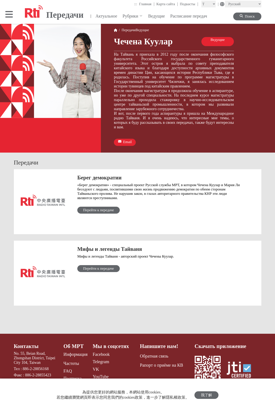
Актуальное (106, 16)
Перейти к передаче (99, 210)
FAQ (67, 370)
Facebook (101, 353)
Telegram (101, 361)
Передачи (128, 30)
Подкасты (189, 4)
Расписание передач (188, 16)
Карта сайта (167, 4)
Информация (75, 353)
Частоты (71, 363)
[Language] (243, 4)
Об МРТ (73, 346)
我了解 (206, 395)
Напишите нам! (159, 346)
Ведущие (156, 16)
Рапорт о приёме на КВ (161, 364)
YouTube (101, 376)
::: (135, 4)
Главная (146, 4)
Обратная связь (154, 355)
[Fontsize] (208, 4)
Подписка (72, 378)
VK (96, 368)
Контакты (26, 346)
